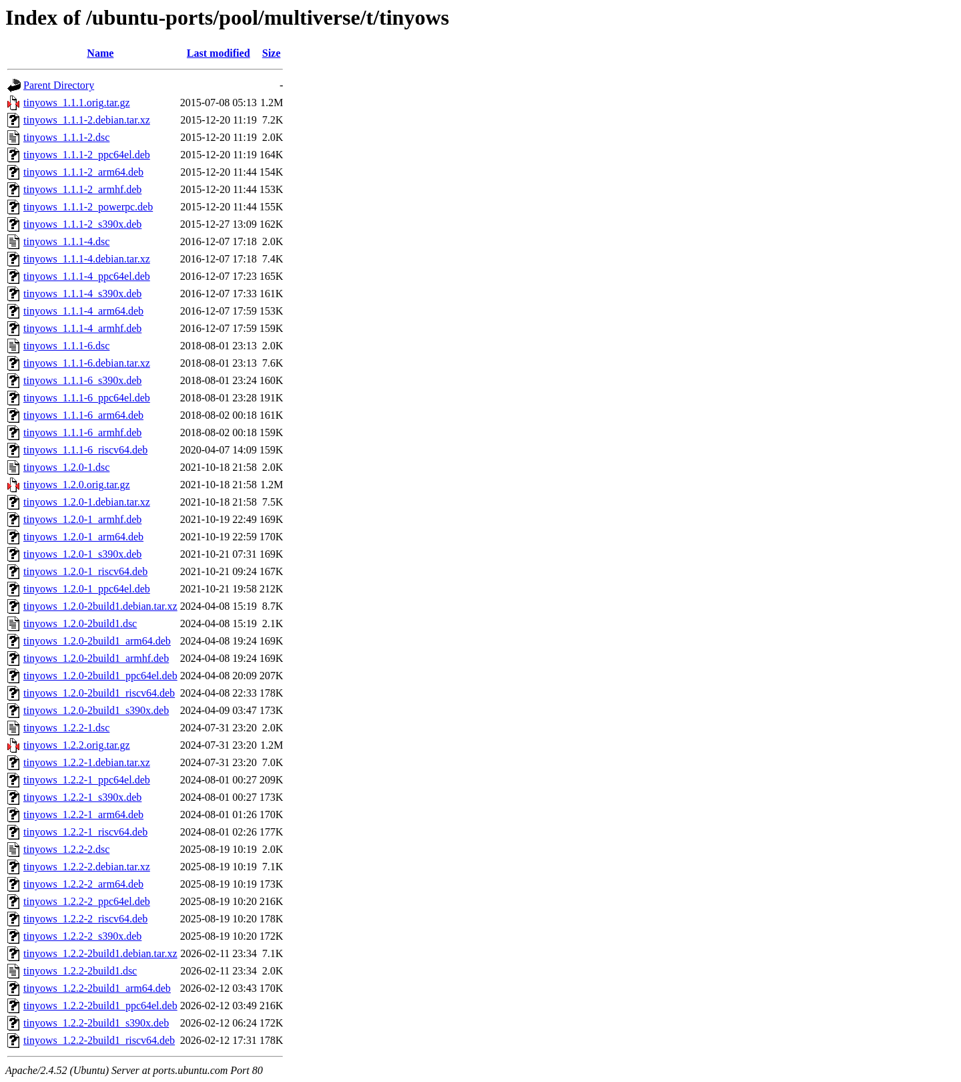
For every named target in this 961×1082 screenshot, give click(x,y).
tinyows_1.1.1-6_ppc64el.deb (86, 397)
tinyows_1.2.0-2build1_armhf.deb (96, 658)
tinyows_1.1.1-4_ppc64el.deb (86, 276)
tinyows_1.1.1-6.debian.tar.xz (86, 363)
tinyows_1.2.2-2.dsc (66, 849)
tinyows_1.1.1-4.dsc (66, 241)
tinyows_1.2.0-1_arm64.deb (83, 536)
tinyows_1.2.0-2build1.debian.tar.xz (100, 606)
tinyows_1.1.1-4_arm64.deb (83, 311)
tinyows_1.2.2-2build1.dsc (80, 970)
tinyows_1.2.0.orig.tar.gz (76, 484)
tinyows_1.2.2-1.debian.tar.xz (86, 762)
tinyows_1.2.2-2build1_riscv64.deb (99, 1040)
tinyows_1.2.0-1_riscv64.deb (85, 571)
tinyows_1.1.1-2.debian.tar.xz (86, 120)
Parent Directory (58, 85)
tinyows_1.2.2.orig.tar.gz (76, 745)
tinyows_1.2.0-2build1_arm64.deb (97, 641)
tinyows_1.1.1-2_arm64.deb (83, 172)
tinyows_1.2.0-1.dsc (66, 467)
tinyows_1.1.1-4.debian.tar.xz (86, 258)
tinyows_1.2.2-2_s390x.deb (82, 936)
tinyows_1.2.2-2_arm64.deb (83, 884)
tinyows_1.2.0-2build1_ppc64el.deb (100, 675)
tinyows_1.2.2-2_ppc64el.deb (86, 901)
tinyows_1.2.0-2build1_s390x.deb (96, 710)
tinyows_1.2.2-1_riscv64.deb (85, 832)
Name (100, 53)
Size (271, 53)
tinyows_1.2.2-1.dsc (66, 727)
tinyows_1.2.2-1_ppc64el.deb (86, 779)
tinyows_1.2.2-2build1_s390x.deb (96, 1023)
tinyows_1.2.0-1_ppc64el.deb (86, 588)
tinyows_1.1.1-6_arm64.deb (83, 415)
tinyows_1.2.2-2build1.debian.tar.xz (100, 953)
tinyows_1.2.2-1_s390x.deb (82, 797)
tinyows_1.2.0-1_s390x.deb (82, 554)
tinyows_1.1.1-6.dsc (66, 345)
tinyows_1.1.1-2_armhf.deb (82, 189)
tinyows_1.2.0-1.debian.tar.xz (86, 502)
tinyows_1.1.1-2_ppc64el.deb (86, 154)
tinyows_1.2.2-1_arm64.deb (83, 814)
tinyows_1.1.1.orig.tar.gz (76, 102)
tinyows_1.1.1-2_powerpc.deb (88, 206)
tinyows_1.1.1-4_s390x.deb (82, 293)
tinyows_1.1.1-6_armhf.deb (82, 432)
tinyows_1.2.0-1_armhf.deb (82, 519)
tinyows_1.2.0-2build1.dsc (80, 623)
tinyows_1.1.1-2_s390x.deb (82, 224)
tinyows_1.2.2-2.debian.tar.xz (86, 866)
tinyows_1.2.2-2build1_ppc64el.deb (100, 1005)
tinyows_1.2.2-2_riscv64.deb (85, 918)
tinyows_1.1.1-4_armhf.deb (82, 328)
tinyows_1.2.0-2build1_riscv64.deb (99, 693)
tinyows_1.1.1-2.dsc (66, 137)
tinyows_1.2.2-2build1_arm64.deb (97, 988)
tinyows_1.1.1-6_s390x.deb (82, 380)
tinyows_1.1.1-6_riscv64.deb (85, 450)
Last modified (218, 53)
